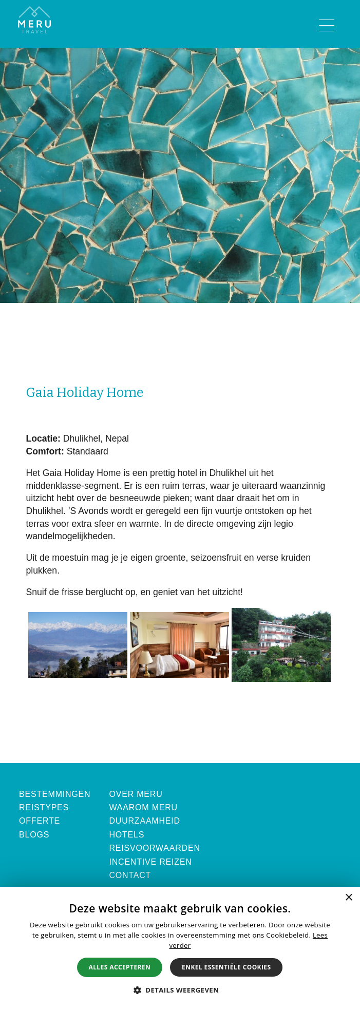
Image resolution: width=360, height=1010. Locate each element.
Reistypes (44, 807)
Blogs (34, 834)
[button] (180, 990)
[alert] (180, 948)
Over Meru (135, 794)
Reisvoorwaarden (154, 848)
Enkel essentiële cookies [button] (226, 967)
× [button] (348, 898)
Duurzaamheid (144, 820)
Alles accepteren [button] (120, 967)
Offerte (39, 820)
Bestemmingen (54, 794)
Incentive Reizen (150, 861)
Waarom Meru (143, 807)
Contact (130, 875)
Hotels (126, 834)
